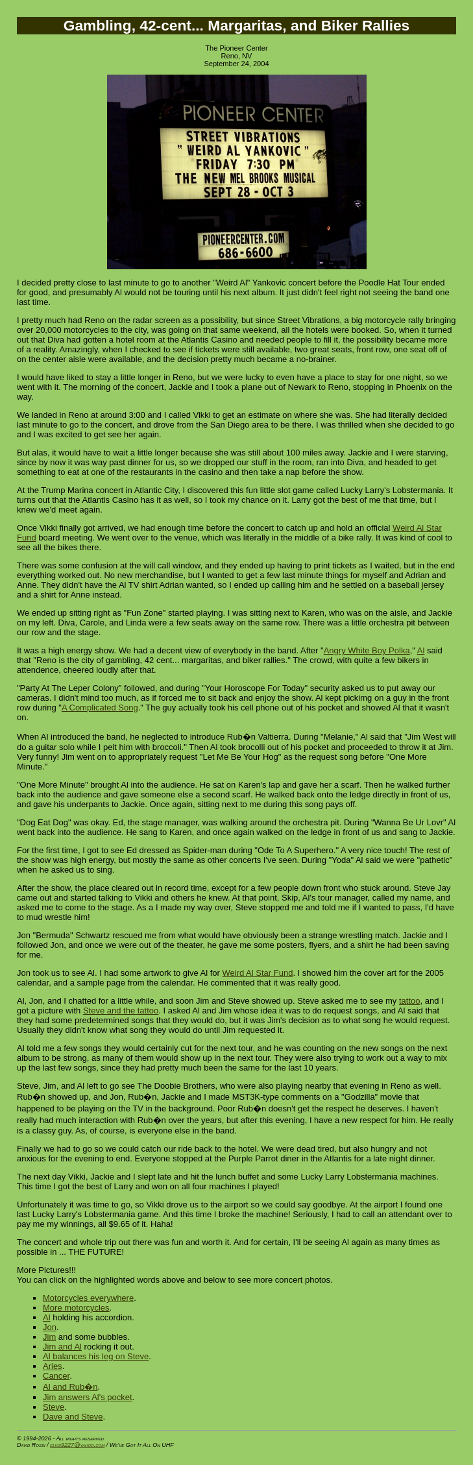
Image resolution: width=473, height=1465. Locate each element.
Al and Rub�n (70, 1387)
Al (421, 650)
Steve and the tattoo (120, 1010)
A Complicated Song (100, 707)
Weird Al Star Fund (258, 973)
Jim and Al (62, 1346)
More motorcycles (76, 1308)
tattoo (409, 1001)
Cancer (56, 1376)
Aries (52, 1366)
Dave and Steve (73, 1417)
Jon (49, 1327)
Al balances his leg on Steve (96, 1356)
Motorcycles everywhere (88, 1298)
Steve (53, 1407)
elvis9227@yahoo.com (77, 1445)
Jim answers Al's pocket (87, 1397)
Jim (49, 1337)
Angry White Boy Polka (367, 650)
